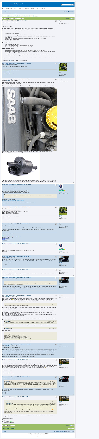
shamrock (60, 262)
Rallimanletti (60, 20)
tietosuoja (42, 8)
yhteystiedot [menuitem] (34, 8)
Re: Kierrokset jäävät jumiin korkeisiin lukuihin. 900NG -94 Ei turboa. (16, 63)
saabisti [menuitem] (15, 8)
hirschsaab (60, 364)
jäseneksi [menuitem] (21, 8)
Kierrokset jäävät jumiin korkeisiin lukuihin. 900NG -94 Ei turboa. (20, 16)
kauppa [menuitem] (27, 8)
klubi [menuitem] (3, 8)
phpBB (37, 433)
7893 (61, 192)
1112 (61, 217)
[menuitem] (8, 11)
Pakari (60, 223)
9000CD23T (7, 328)
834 (61, 264)
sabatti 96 (7, 64)
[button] (73, 18)
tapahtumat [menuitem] (9, 8)
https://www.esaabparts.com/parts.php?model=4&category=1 (13, 200)
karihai (60, 269)
